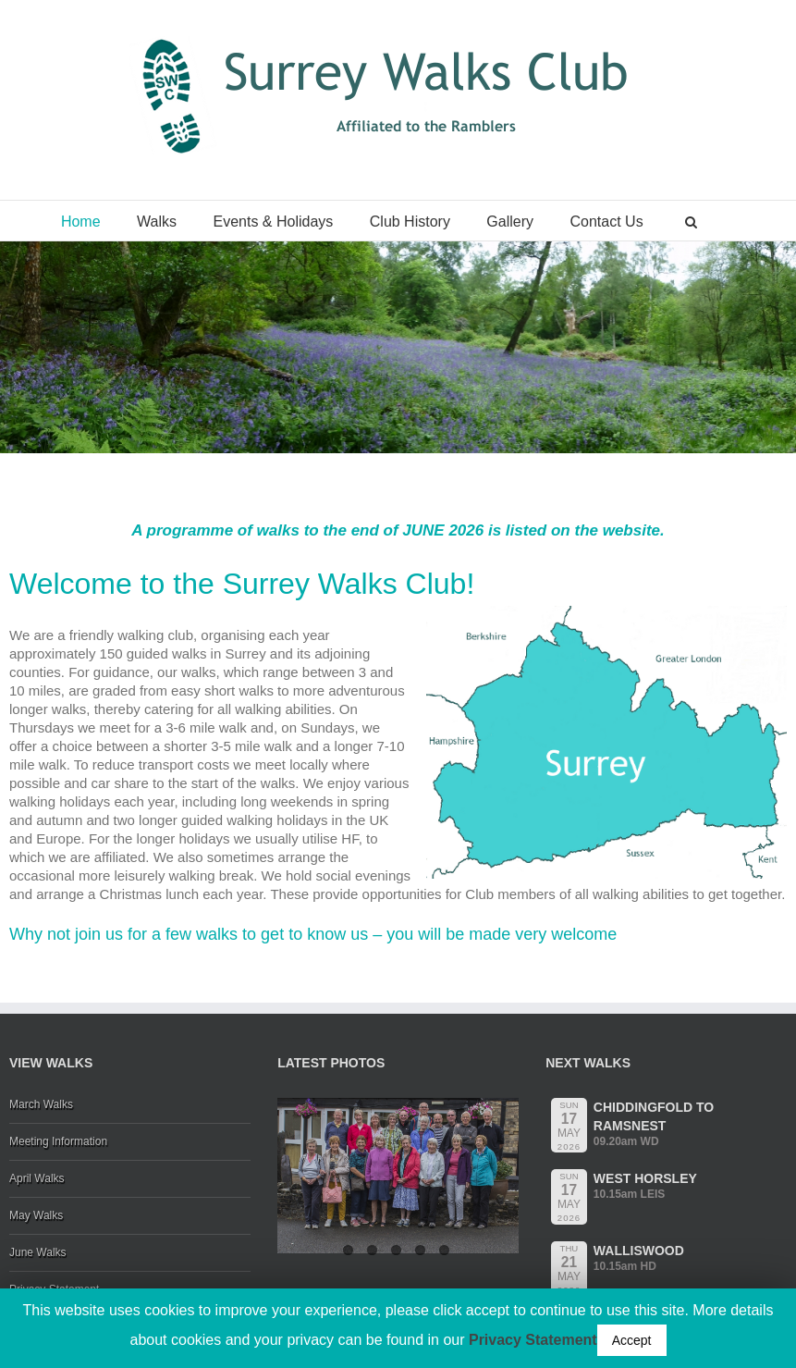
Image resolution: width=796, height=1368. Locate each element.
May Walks (36, 1215)
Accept (632, 1340)
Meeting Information (58, 1141)
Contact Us (606, 221)
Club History (410, 221)
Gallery (509, 221)
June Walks (38, 1252)
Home (81, 221)
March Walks (41, 1104)
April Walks (37, 1178)
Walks (157, 221)
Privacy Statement (533, 1340)
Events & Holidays (273, 221)
